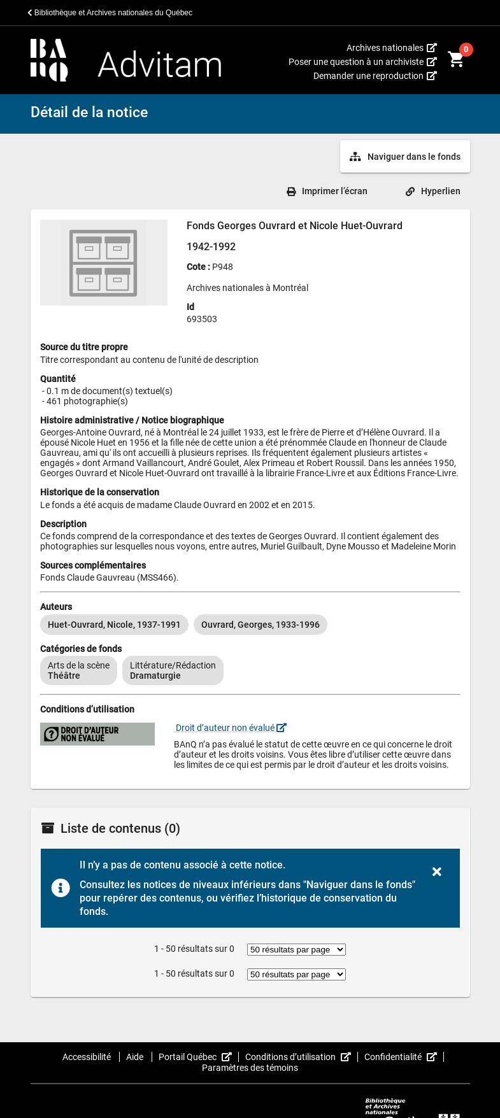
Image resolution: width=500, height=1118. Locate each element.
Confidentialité (404, 1057)
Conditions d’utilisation (301, 1057)
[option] (114, 624)
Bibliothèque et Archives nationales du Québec (110, 12)
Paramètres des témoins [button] (250, 1068)
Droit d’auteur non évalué (230, 728)
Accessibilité (87, 1057)
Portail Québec (199, 1057)
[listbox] (250, 624)
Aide (135, 1057)
